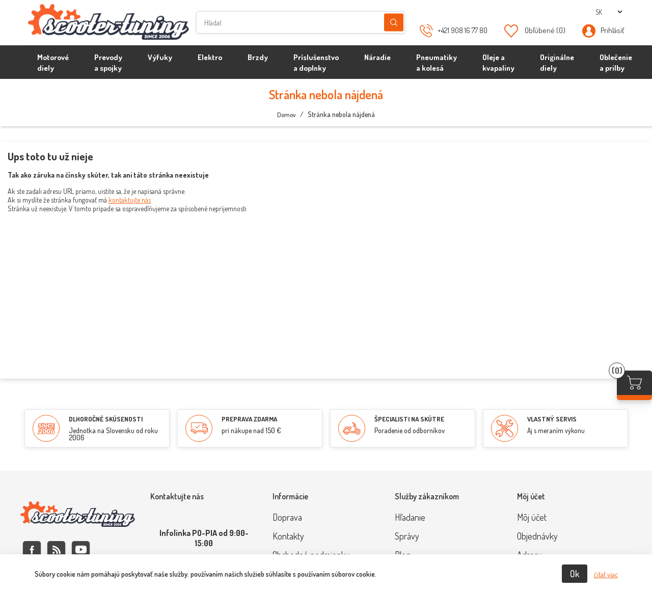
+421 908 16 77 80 (462, 30)
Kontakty (288, 536)
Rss (56, 550)
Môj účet (532, 517)
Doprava (287, 517)
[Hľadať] (300, 22)
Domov (286, 114)
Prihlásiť (612, 30)
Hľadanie (393, 23)
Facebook (32, 550)
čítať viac (606, 574)
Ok (574, 573)
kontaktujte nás (129, 199)
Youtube (81, 550)
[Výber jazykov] (608, 12)
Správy (407, 536)
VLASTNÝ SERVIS (552, 419)
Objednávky (537, 536)
